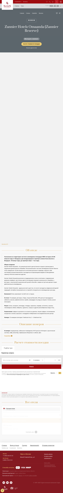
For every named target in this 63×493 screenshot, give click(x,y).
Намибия (34, 13)
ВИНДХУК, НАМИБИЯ (32, 39)
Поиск (31, 367)
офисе (20, 475)
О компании (18, 1)
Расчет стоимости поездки (31, 44)
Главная (22, 13)
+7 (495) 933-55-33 (8, 455)
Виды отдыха (14, 445)
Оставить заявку (48, 456)
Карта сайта (47, 463)
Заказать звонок (48, 454)
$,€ (59, 373)
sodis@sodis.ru (47, 458)
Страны (28, 13)
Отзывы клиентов (48, 445)
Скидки (24, 445)
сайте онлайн (33, 475)
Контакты (19, 448)
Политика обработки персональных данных (50, 465)
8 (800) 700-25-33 (7, 460)
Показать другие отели (31, 47)
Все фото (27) (5, 244)
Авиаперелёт (34, 445)
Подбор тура (5, 448)
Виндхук (41, 13)
